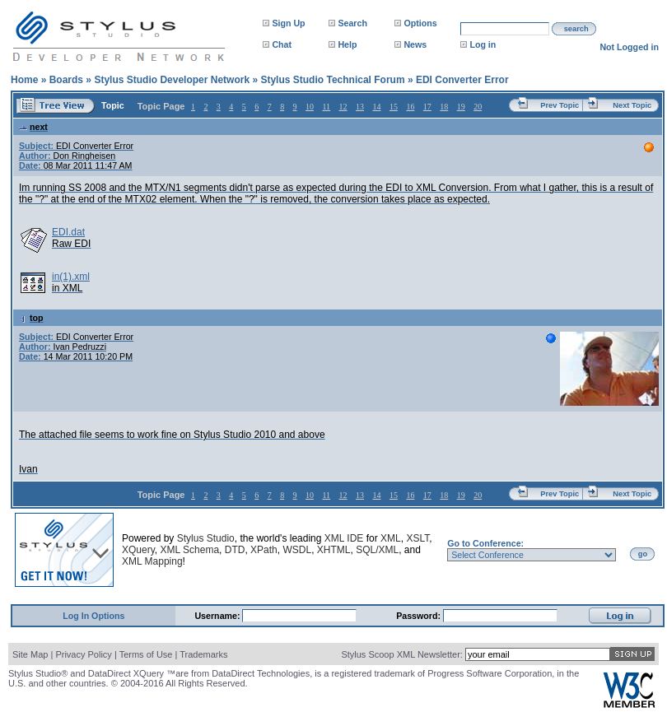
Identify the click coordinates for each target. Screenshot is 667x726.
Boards (66, 80)
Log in (482, 44)
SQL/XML (377, 550)
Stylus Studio (206, 538)
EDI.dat (68, 232)
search (576, 29)
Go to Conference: (485, 543)
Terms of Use (146, 654)
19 (461, 106)
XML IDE (344, 538)
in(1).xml (71, 276)
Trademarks (203, 654)
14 (376, 106)
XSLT (417, 538)
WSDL (296, 550)
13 (360, 106)
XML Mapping (152, 561)
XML (390, 538)
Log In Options (93, 616)
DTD (235, 550)
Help (347, 44)
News (415, 44)
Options (419, 23)
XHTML (334, 550)
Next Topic (632, 105)
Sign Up (288, 23)
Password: (419, 616)
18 (444, 106)
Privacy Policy (83, 654)
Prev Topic (559, 105)
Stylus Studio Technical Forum (332, 80)
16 (410, 106)
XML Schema (189, 550)
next (33, 127)
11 (326, 106)
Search (352, 23)
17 (427, 106)
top (31, 318)
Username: (218, 616)
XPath (264, 550)
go (642, 554)
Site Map (30, 654)
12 (343, 106)
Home (24, 80)
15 (393, 106)
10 (310, 106)
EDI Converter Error (462, 80)
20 (477, 106)
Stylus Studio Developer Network (172, 80)
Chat (282, 44)
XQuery (138, 550)
